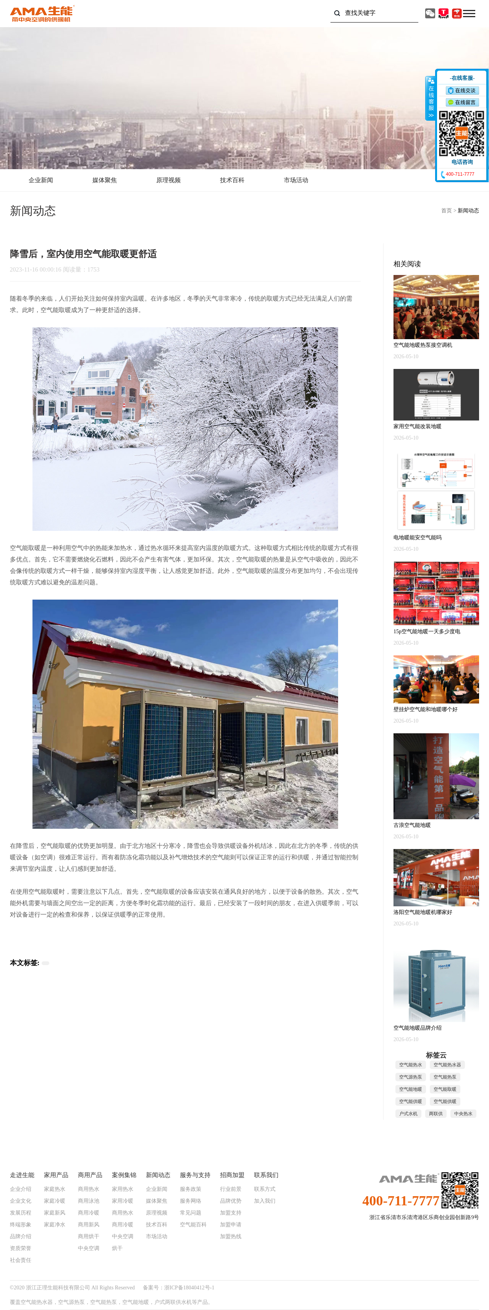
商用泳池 (88, 1201)
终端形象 (20, 1225)
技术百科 (232, 180)
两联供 (436, 1113)
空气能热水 (410, 1064)
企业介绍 (20, 1189)
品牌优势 (230, 1201)
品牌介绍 (20, 1236)
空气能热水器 (447, 1064)
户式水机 (408, 1113)
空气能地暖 (410, 1089)
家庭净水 (54, 1225)
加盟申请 (230, 1225)
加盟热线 (230, 1236)
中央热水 (463, 1113)
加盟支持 (230, 1213)
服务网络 (190, 1201)
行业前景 (230, 1189)
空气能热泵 (445, 1077)
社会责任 (20, 1260)
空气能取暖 (55, 310)
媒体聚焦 (104, 180)
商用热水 (88, 1189)
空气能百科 (193, 1225)
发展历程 (20, 1213)
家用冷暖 (122, 1201)
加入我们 (264, 1201)
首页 (446, 210)
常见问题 (190, 1213)
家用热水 (122, 1189)
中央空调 (88, 1248)
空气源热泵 (410, 1077)
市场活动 (296, 180)
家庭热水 (54, 1189)
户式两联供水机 (173, 1302)
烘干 (117, 1248)
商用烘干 (88, 1236)
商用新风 (88, 1225)
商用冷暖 (88, 1213)
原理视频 (168, 180)
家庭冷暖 (54, 1201)
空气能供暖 (410, 1101)
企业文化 (20, 1201)
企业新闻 (41, 180)
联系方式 (264, 1189)
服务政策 (190, 1189)
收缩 (430, 98)
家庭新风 (54, 1213)
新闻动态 (468, 210)
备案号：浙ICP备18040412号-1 (178, 1288)
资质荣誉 (20, 1248)
